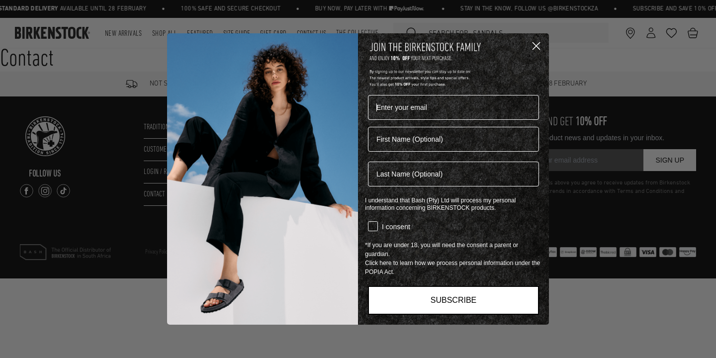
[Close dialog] (536, 46)
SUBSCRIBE (453, 300)
